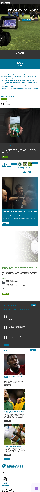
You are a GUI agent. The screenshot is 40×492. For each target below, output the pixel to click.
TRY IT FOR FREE (26, 19)
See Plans (20, 56)
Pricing (3, 472)
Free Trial (4, 470)
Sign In (3, 471)
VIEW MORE (14, 163)
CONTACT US (35, 19)
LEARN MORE (5, 223)
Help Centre (5, 479)
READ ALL (33, 305)
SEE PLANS (5, 156)
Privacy (4, 481)
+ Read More (7, 385)
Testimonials (5, 478)
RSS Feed (5, 480)
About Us (4, 477)
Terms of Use (5, 482)
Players (3, 473)
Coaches (3, 474)
